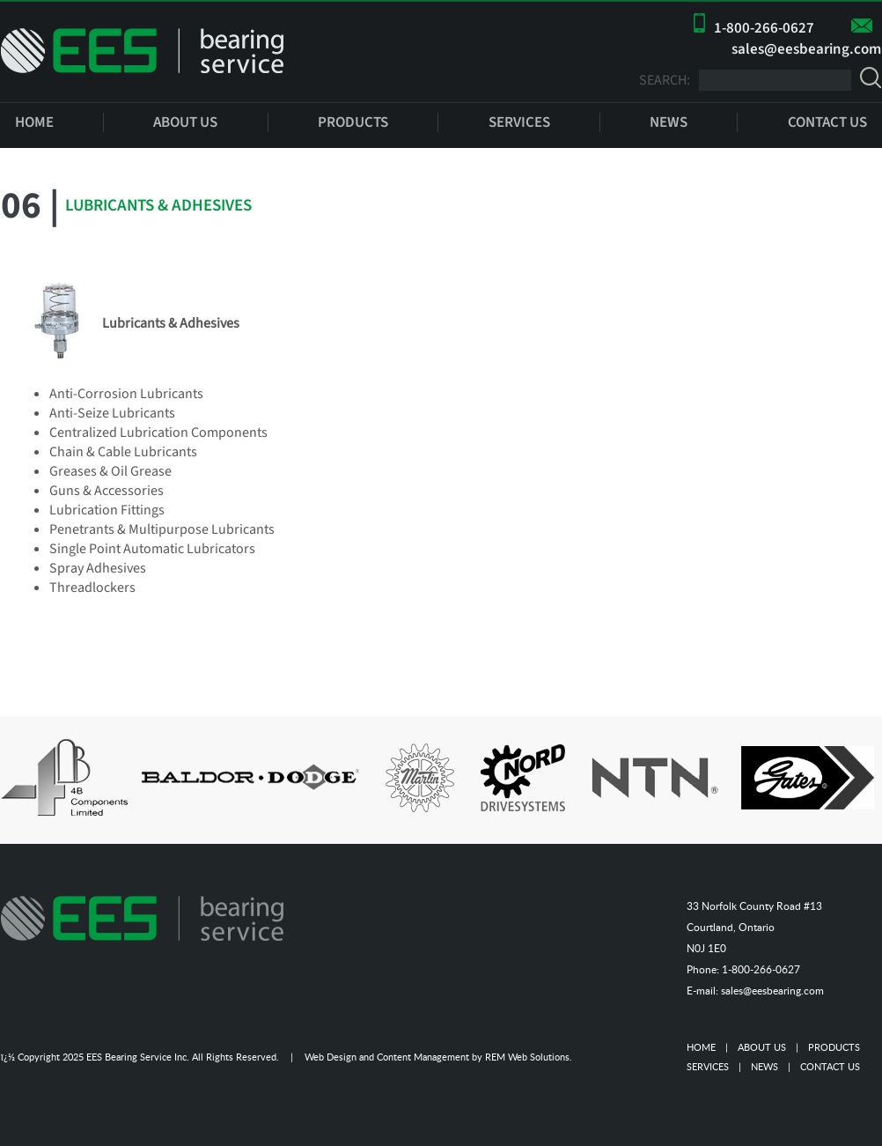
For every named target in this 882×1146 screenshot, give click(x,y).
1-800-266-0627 (764, 28)
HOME (34, 122)
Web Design (330, 1056)
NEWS (668, 122)
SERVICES (519, 122)
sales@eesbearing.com (806, 49)
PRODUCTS (353, 122)
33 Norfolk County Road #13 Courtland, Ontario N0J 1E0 (754, 927)
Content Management (423, 1056)
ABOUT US (185, 122)
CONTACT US (827, 122)
